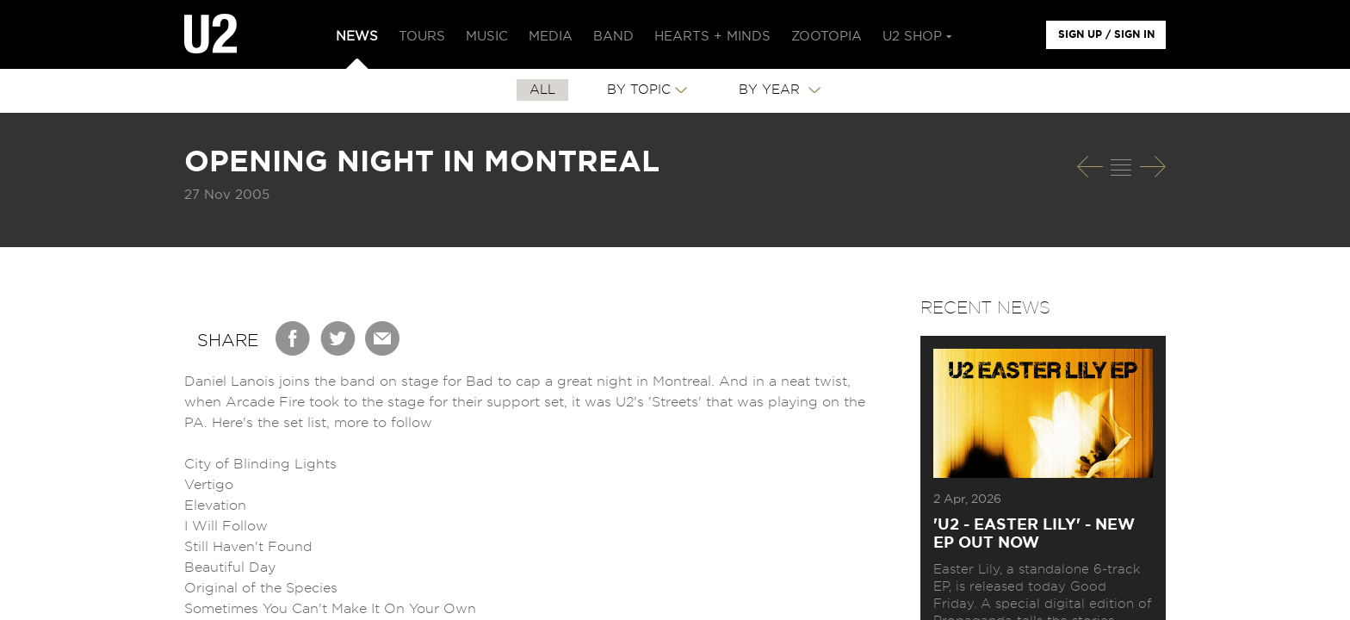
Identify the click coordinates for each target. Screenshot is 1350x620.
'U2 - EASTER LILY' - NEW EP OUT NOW (1034, 534)
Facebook (294, 338)
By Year (771, 90)
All (542, 90)
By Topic (639, 90)
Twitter (338, 338)
